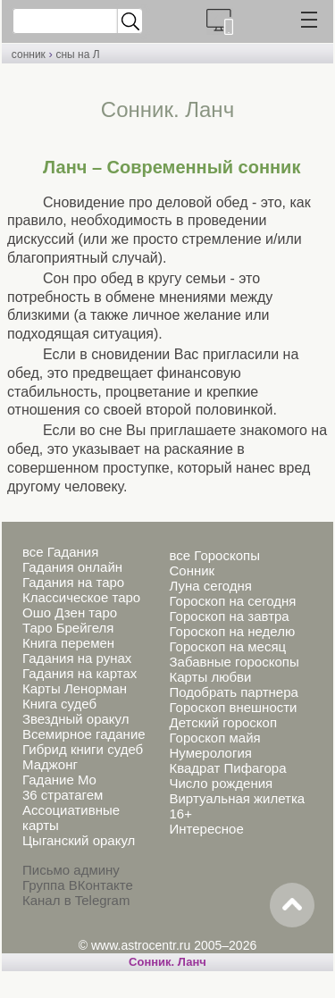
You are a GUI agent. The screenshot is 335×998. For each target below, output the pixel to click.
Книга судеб (59, 703)
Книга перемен (68, 642)
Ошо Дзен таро (69, 612)
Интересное (206, 828)
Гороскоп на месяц (227, 646)
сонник (29, 54)
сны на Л (77, 54)
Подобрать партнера (233, 692)
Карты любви (210, 676)
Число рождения (220, 783)
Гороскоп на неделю (232, 631)
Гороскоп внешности (233, 707)
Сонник (191, 570)
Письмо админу (71, 869)
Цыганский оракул (78, 840)
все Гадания (60, 551)
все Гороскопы (214, 555)
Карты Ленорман (74, 688)
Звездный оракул (75, 718)
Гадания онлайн (72, 566)
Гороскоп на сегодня (232, 600)
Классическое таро (81, 597)
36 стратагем (62, 794)
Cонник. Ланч (167, 962)
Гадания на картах (79, 673)
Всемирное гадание (84, 734)
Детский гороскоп (223, 722)
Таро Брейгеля (67, 627)
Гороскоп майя (214, 737)
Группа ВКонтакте (77, 885)
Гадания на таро (73, 582)
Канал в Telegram (76, 900)
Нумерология (210, 752)
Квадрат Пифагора (227, 768)
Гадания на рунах (76, 658)
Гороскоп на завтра (229, 616)
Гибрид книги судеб (82, 749)
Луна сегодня (210, 585)
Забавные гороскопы (233, 661)
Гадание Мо (59, 779)
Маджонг (50, 764)
